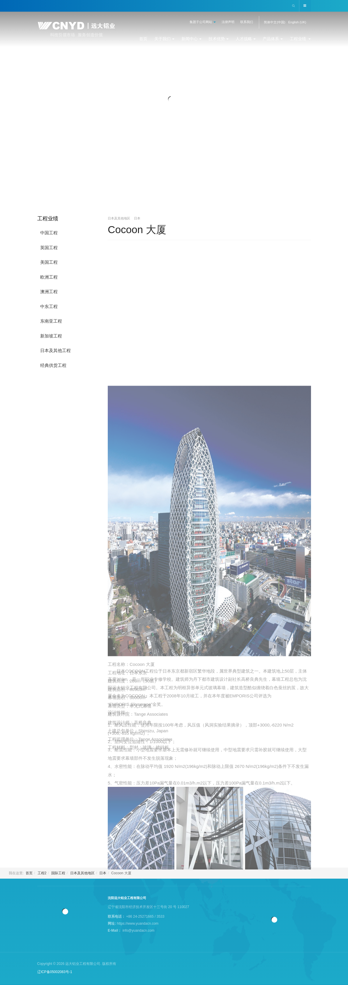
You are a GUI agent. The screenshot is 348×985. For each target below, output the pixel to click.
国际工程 (58, 873)
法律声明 (228, 22)
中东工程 (49, 306)
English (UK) (297, 22)
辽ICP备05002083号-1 (54, 972)
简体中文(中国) (274, 22)
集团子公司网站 (203, 22)
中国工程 (49, 232)
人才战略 (246, 38)
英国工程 (49, 247)
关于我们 (164, 38)
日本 (102, 873)
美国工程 (49, 262)
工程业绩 (300, 38)
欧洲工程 (49, 277)
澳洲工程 (49, 291)
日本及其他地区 (82, 873)
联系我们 (246, 22)
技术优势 (219, 38)
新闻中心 (191, 38)
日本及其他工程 (55, 350)
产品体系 (273, 38)
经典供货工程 (53, 365)
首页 (143, 38)
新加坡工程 (51, 335)
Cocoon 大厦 (138, 229)
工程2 (42, 873)
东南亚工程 (51, 321)
